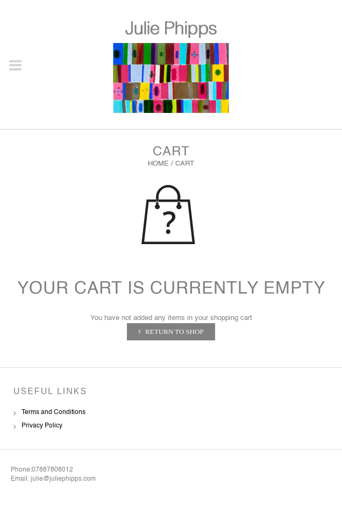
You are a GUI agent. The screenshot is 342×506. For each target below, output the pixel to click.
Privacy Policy (42, 426)
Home (158, 163)
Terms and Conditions (54, 412)
